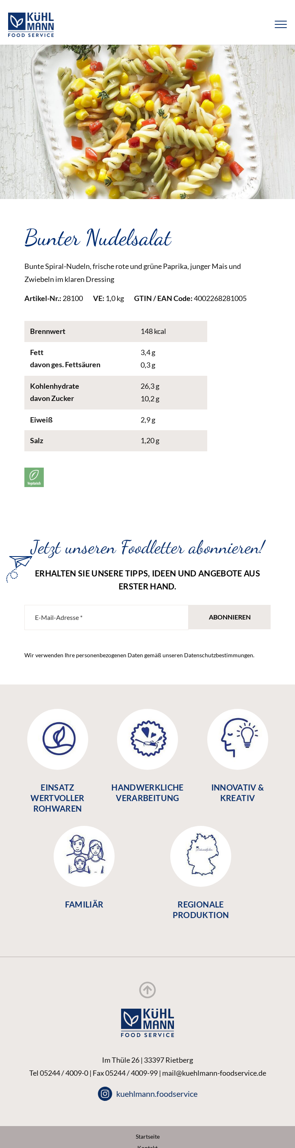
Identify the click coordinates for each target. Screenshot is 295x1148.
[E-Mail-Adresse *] (106, 617)
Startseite (148, 1136)
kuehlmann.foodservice (147, 1094)
